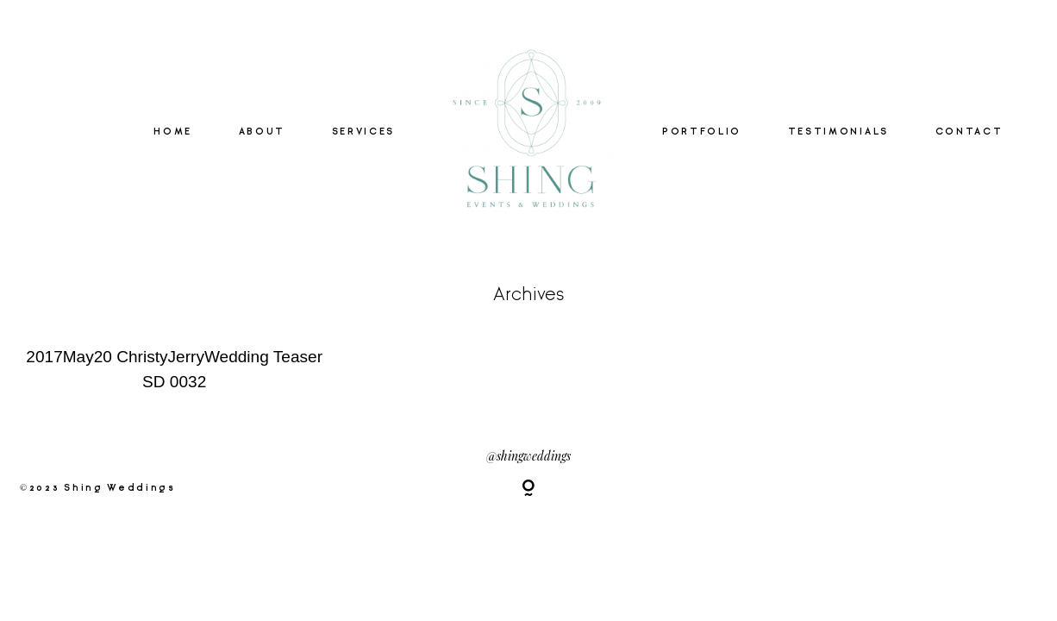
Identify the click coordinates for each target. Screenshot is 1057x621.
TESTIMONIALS (838, 132)
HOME (172, 132)
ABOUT (262, 132)
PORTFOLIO (701, 132)
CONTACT (969, 132)
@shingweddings (528, 455)
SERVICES (363, 132)
